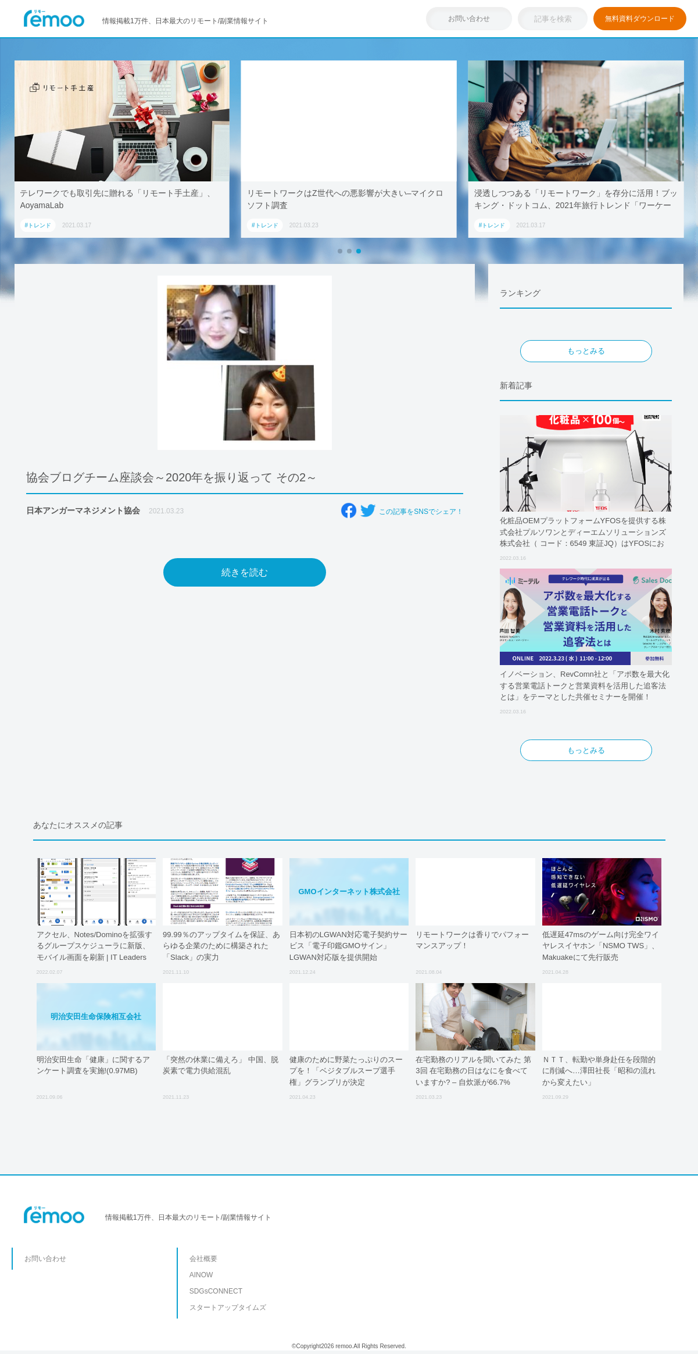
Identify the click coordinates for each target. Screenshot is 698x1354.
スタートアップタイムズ (227, 1307)
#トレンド (37, 225)
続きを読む (244, 572)
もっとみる (586, 350)
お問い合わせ (469, 19)
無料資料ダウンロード (640, 19)
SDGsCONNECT (215, 1291)
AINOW (201, 1275)
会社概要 (203, 1259)
